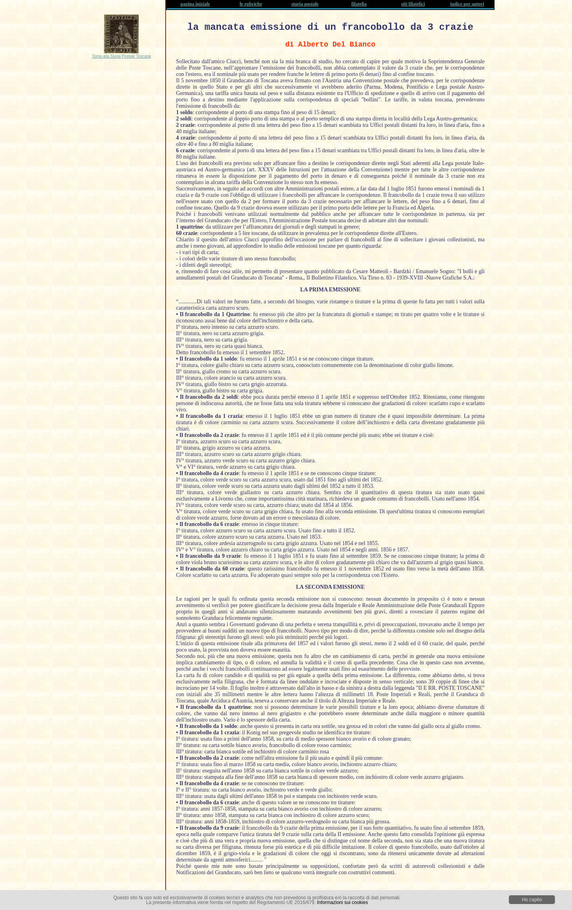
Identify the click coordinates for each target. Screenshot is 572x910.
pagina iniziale (195, 4)
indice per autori (467, 4)
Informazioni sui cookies (342, 902)
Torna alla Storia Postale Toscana (121, 56)
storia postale (305, 4)
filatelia (359, 4)
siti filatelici (413, 4)
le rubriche (251, 4)
